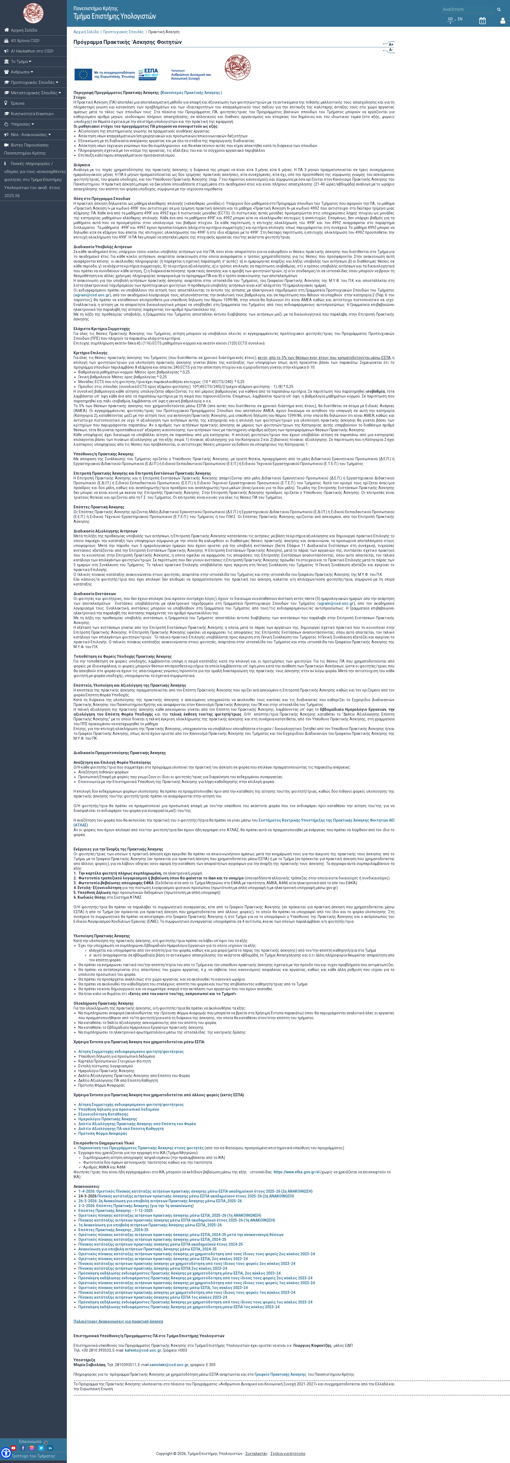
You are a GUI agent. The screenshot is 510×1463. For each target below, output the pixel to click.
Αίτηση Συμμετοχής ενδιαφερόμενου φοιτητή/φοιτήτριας (131, 1051)
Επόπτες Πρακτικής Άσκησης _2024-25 (113, 1230)
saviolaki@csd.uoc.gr (169, 1365)
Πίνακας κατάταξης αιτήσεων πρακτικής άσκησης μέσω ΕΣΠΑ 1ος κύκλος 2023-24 (152, 1297)
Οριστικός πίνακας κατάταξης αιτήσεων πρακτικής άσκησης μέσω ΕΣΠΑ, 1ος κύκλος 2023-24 (163, 1288)
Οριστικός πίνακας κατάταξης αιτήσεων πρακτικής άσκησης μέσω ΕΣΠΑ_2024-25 (152, 1239)
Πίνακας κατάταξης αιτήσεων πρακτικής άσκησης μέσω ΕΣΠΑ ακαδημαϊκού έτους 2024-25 (160, 1244)
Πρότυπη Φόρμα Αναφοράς (102, 1133)
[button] (6, 1453)
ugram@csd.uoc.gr (92, 295)
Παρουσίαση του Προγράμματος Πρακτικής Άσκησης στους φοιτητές (141, 1148)
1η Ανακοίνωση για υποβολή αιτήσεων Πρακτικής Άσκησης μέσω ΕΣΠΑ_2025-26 (150, 1225)
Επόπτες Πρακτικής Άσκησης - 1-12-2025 (115, 1210)
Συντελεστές (257, 1453)
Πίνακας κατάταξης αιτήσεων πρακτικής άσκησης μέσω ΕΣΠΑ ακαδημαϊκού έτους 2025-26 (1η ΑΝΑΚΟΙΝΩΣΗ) (176, 1220)
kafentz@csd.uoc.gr (143, 1350)
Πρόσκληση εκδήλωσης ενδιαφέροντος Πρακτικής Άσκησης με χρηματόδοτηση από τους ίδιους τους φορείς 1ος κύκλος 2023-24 (195, 1302)
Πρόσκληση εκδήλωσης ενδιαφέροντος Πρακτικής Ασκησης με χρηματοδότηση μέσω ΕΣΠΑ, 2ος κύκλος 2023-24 (179, 1273)
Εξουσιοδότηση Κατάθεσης (103, 1114)
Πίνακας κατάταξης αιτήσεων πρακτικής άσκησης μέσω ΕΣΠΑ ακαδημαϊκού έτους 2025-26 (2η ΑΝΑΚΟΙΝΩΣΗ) (195, 1196)
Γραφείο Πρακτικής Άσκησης (281, 1374)
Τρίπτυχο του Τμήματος (33, 1456)
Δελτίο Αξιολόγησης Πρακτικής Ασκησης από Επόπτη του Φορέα (137, 1124)
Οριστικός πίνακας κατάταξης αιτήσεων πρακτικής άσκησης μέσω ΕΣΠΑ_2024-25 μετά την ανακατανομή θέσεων (180, 1235)
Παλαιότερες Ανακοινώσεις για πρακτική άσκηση (118, 1321)
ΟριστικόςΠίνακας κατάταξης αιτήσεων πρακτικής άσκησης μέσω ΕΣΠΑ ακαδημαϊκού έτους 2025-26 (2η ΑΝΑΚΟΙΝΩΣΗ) (195, 1191)
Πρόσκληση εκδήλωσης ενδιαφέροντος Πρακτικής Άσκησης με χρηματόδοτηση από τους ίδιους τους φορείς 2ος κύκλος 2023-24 (195, 1278)
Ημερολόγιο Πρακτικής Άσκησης (107, 1119)
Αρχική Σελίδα (86, 32)
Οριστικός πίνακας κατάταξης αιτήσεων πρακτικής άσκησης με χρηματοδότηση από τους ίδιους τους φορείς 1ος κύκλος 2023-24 (196, 1283)
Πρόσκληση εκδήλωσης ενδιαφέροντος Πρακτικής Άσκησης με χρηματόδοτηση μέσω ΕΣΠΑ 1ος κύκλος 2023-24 (178, 1307)
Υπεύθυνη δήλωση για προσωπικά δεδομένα (118, 1109)
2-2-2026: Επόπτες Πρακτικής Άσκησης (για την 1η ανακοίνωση (135, 1206)
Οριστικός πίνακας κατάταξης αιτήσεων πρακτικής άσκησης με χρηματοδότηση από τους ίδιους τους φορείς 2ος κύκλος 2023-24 (196, 1254)
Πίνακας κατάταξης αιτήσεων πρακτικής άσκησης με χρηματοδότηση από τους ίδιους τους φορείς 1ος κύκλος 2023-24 (186, 1292)
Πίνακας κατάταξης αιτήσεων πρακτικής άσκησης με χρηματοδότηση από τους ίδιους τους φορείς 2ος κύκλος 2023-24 (186, 1263)
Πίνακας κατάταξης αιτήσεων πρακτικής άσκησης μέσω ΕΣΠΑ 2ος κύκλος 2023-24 (152, 1268)
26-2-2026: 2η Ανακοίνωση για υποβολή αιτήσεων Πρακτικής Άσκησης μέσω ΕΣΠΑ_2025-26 (160, 1201)
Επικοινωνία (33, 1441)
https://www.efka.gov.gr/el (297, 1172)
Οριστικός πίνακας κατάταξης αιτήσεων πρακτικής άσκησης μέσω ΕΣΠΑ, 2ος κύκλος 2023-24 (163, 1259)
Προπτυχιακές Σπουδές (123, 32)
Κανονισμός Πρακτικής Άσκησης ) (192, 92)
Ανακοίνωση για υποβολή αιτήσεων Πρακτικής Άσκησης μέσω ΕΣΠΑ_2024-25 (147, 1249)
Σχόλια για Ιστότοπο (288, 1453)
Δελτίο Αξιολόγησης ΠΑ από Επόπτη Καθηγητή (121, 1128)
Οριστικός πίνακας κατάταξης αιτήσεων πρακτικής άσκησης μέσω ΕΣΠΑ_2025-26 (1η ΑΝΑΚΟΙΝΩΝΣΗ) (169, 1215)
